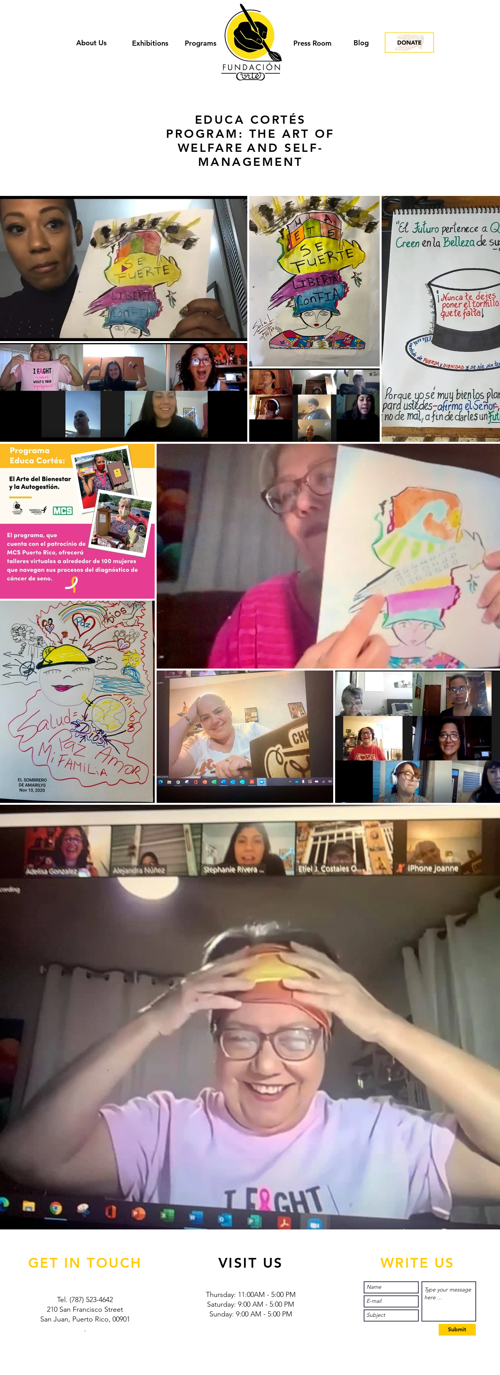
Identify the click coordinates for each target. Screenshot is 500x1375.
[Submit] (457, 1330)
